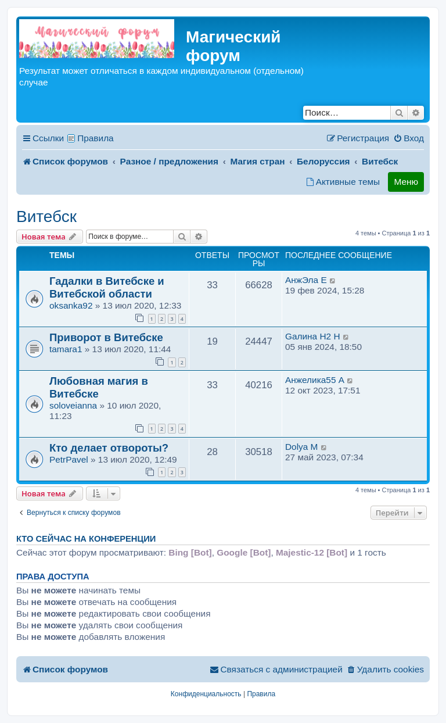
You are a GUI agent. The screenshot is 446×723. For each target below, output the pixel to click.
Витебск (46, 216)
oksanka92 (70, 305)
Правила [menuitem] (95, 138)
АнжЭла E (306, 280)
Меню (406, 182)
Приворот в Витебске (106, 337)
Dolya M (301, 447)
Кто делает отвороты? (108, 448)
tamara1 (65, 349)
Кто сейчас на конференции (86, 538)
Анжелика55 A (314, 380)
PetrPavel (68, 459)
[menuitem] (408, 138)
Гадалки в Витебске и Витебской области (106, 287)
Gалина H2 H (312, 336)
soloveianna (73, 405)
